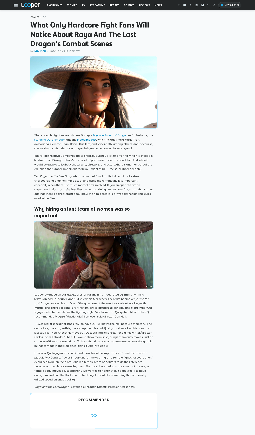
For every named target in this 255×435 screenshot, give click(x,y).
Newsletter (229, 5)
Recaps (114, 5)
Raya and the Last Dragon (110, 135)
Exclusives (55, 5)
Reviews (144, 5)
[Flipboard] (202, 6)
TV (83, 5)
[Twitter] (190, 6)
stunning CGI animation (50, 140)
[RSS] (214, 6)
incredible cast (86, 140)
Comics (129, 5)
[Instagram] (196, 6)
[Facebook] (179, 6)
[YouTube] (184, 6)
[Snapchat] (208, 6)
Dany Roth (40, 51)
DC (44, 17)
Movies (72, 5)
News (158, 5)
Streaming (97, 5)
